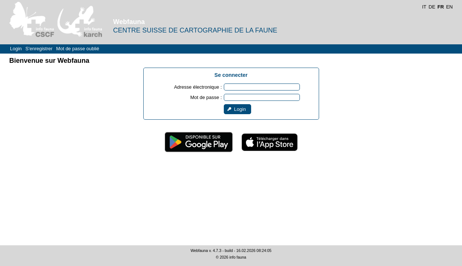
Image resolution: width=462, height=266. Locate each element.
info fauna (237, 257)
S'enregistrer (38, 48)
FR (441, 6)
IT (424, 6)
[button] (237, 109)
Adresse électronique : (198, 87)
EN (449, 6)
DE (432, 6)
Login (16, 48)
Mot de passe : (206, 97)
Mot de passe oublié (77, 48)
